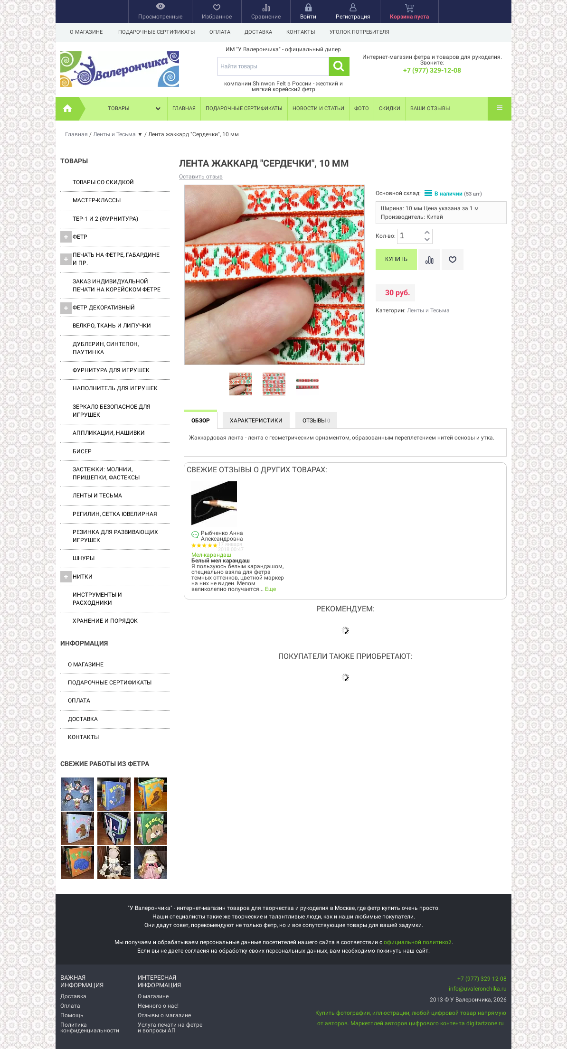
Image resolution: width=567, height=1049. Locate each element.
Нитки (76, 576)
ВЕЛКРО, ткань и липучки (112, 325)
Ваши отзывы (430, 108)
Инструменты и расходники (97, 598)
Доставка (261, 32)
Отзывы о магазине (164, 1015)
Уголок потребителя (365, 32)
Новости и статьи (318, 108)
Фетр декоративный (97, 308)
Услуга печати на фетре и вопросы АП (170, 1027)
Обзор (200, 420)
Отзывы (316, 420)
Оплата (221, 32)
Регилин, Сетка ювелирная (115, 514)
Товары (135, 108)
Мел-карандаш (211, 555)
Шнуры (83, 558)
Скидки (389, 108)
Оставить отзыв (201, 176)
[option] (240, 384)
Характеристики (256, 420)
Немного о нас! (158, 1005)
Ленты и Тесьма (97, 495)
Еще (270, 589)
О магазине (86, 32)
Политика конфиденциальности (89, 1027)
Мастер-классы (97, 200)
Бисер (82, 451)
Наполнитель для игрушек (115, 388)
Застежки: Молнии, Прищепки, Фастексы (106, 473)
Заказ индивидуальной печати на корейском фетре (117, 285)
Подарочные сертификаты (156, 32)
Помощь (72, 1015)
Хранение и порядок (105, 621)
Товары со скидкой (103, 182)
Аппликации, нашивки (109, 433)
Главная (184, 108)
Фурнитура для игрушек (111, 370)
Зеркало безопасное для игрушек (112, 410)
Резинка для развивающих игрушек (115, 536)
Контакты (305, 32)
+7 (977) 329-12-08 (432, 70)
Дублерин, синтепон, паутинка (106, 348)
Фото (361, 108)
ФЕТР (73, 237)
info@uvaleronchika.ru (478, 988)
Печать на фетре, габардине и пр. (110, 259)
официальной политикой (418, 942)
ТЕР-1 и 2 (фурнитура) (105, 218)
